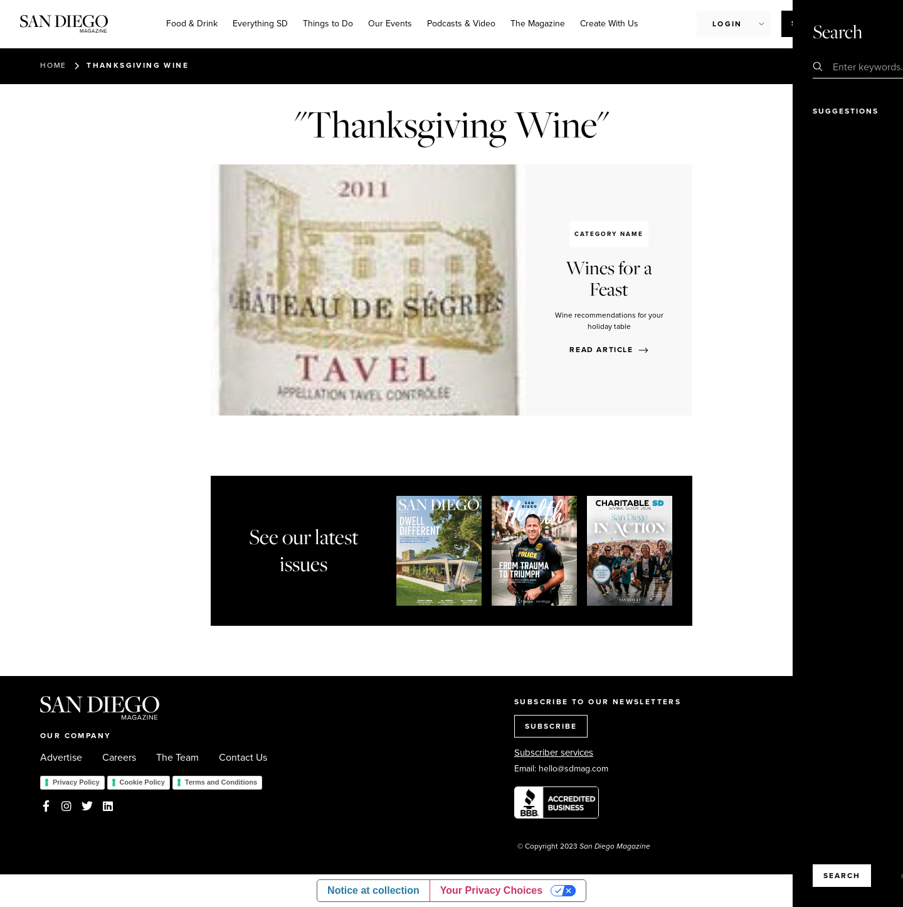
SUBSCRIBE (551, 726)
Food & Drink (192, 23)
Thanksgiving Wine (138, 65)
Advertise (61, 757)
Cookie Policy (142, 782)
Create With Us (609, 23)
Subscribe (816, 23)
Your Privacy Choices (491, 890)
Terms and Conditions (221, 782)
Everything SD (260, 23)
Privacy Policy (76, 782)
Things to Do (328, 23)
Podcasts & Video (461, 23)
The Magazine (537, 23)
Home (53, 65)
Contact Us (243, 757)
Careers (119, 757)
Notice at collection (373, 890)
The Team (177, 757)
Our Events (390, 23)
